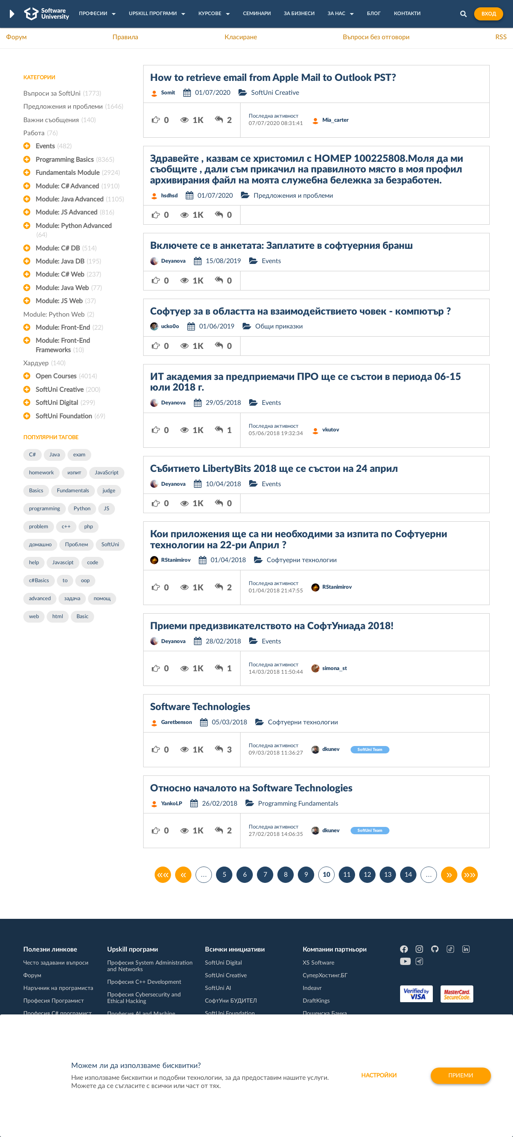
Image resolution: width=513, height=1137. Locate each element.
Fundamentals (73, 491)
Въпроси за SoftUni (62, 93)
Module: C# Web (68, 274)
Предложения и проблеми (73, 106)
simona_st (334, 668)
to (65, 580)
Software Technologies (200, 707)
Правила (125, 37)
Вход (489, 13)
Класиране (241, 37)
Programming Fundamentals (298, 803)
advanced (40, 598)
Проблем (76, 544)
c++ (66, 526)
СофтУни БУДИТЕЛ (231, 1001)
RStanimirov (176, 560)
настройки (379, 1076)
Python (82, 509)
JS (106, 509)
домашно (40, 544)
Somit (168, 93)
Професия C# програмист (57, 1013)
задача (72, 598)
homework (41, 473)
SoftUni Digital (65, 402)
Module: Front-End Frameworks (63, 346)
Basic (82, 616)
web (34, 616)
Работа (40, 133)
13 (388, 874)
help (34, 562)
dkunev (331, 749)
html (57, 616)
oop (85, 580)
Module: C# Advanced (77, 186)
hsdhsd (169, 196)
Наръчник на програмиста (58, 988)
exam (79, 455)
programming (44, 509)
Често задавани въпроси (55, 963)
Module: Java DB (68, 261)
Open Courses (66, 376)
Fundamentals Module (78, 172)
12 (367, 874)
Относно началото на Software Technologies (251, 788)
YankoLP (171, 803)
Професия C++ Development (144, 982)
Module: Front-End (69, 327)
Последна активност (274, 116)
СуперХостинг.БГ (325, 975)
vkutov (330, 430)
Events (54, 146)
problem (38, 526)
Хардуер (44, 363)
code (92, 562)
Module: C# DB (66, 248)
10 (326, 874)
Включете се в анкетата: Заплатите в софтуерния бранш (281, 246)
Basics (36, 491)
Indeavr (312, 988)
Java (55, 455)
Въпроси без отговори (376, 37)
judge (109, 491)
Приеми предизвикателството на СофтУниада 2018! (272, 626)
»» (470, 874)
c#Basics (39, 580)
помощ (102, 598)
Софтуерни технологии (302, 560)
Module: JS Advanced (75, 212)
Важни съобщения (59, 120)
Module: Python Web (58, 314)
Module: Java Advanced (80, 199)
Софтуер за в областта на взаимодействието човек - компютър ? (300, 312)
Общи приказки (279, 326)
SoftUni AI (218, 988)
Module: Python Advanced (74, 231)
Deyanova (173, 261)
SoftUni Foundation (70, 416)
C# (32, 455)
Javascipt (63, 562)
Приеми (460, 1076)
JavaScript (107, 473)
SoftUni (110, 544)
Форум (16, 37)
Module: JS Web (66, 301)
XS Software (318, 963)
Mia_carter (335, 120)
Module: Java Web (69, 288)
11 (347, 874)
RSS (501, 37)
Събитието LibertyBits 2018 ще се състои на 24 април (274, 469)
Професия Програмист (53, 1001)
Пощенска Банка (325, 1013)
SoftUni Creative (68, 389)
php (88, 526)
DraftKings (316, 1001)
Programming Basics (75, 159)
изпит (74, 473)
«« (163, 874)
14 (408, 874)
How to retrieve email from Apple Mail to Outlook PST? (273, 78)
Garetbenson (176, 722)
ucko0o (170, 326)
